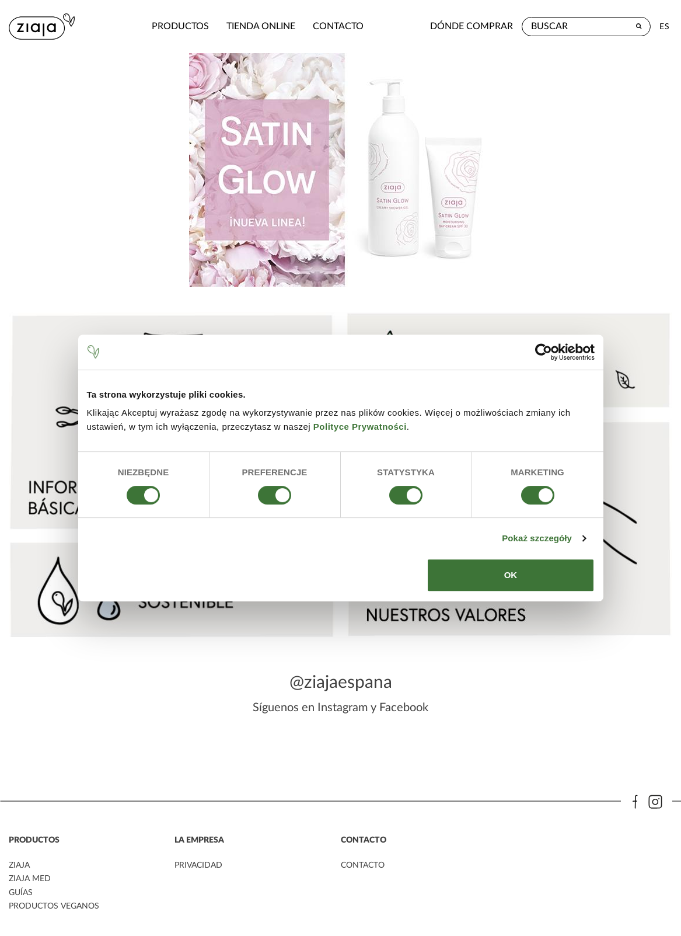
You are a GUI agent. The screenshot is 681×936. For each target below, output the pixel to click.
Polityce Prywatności (360, 427)
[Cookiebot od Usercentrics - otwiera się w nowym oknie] (544, 352)
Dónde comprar (471, 26)
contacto (301, 26)
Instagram (342, 705)
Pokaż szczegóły (537, 538)
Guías (21, 890)
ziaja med (30, 877)
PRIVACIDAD (198, 864)
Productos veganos (54, 904)
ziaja (19, 864)
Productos (143, 26)
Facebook (403, 705)
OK (511, 575)
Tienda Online (224, 26)
